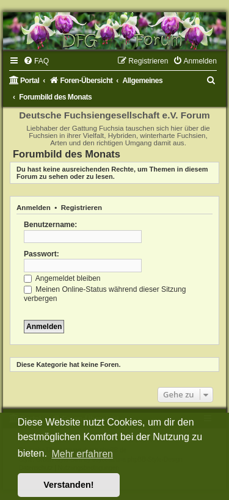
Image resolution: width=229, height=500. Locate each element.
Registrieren (81, 207)
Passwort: (41, 254)
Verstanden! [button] (68, 485)
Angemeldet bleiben (62, 278)
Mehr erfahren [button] (82, 454)
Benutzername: (50, 224)
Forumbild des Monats (66, 153)
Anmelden (33, 207)
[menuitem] (36, 61)
